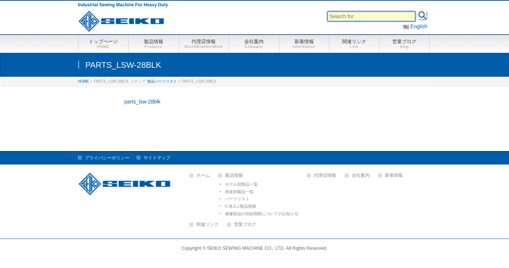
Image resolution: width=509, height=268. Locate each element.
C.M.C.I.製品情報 (240, 206)
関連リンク (207, 224)
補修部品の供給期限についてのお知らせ (262, 213)
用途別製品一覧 (239, 191)
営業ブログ (245, 224)
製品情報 (234, 175)
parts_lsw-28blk (143, 102)
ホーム (203, 175)
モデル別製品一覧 (241, 184)
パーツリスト (237, 199)
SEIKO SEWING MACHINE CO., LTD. (246, 248)
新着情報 (394, 175)
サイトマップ (157, 157)
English (415, 26)
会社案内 (361, 175)
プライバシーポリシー (107, 157)
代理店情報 (325, 175)
